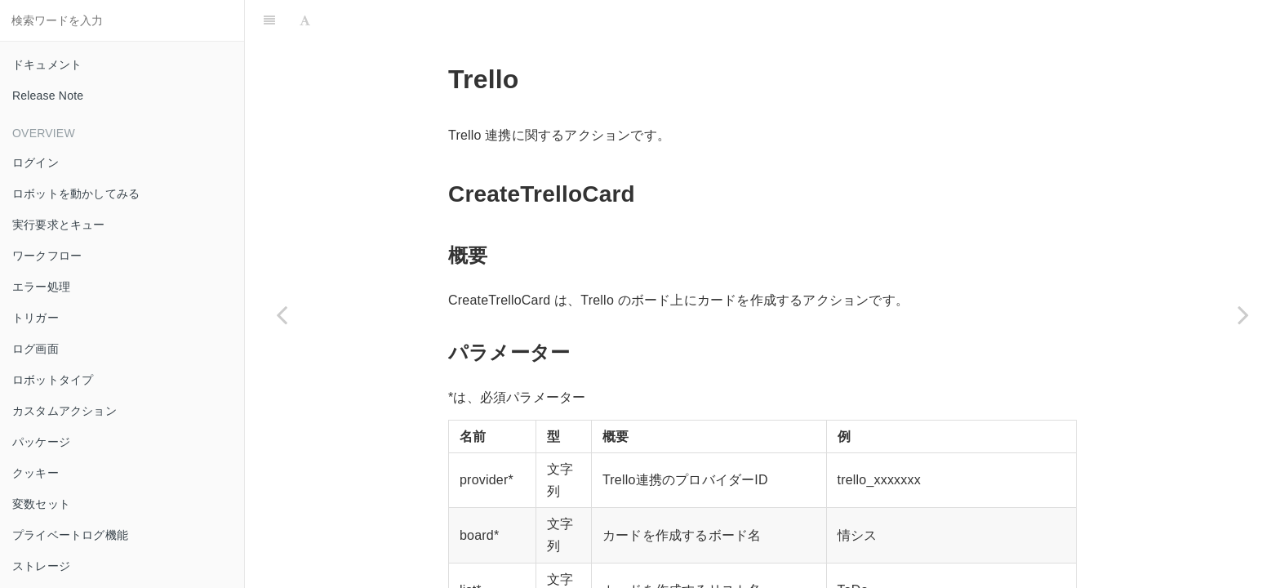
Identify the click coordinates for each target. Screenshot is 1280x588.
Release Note (47, 95)
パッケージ (41, 441)
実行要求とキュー (58, 224)
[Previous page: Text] (281, 314)
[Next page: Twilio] (1243, 314)
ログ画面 (35, 348)
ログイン (35, 162)
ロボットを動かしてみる (76, 193)
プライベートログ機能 (70, 534)
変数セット (41, 503)
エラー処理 (41, 286)
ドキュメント (47, 64)
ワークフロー (47, 255)
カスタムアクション (64, 410)
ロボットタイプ (52, 379)
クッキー (35, 472)
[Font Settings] (304, 20)
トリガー (35, 317)
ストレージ (41, 565)
